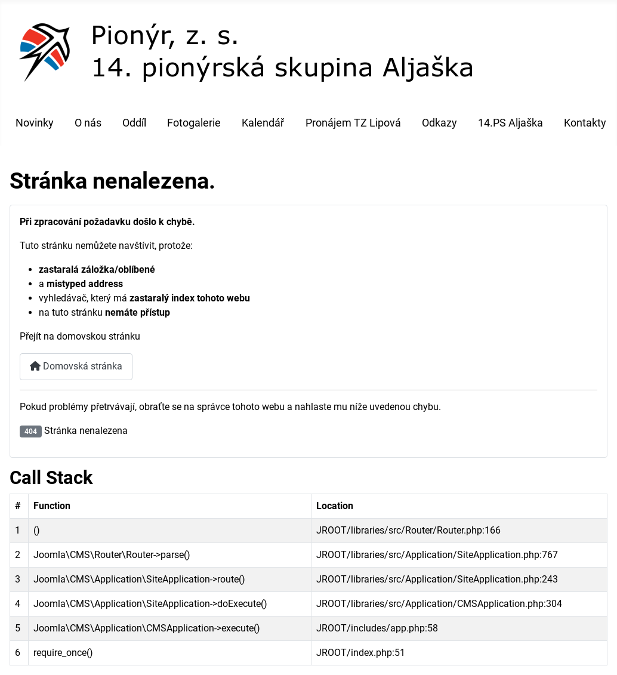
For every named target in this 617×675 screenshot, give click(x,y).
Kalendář (263, 123)
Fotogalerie (194, 123)
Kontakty (585, 123)
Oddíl (134, 123)
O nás (88, 123)
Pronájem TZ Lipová (353, 123)
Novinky (35, 123)
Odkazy (439, 123)
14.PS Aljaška (510, 123)
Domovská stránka (76, 366)
